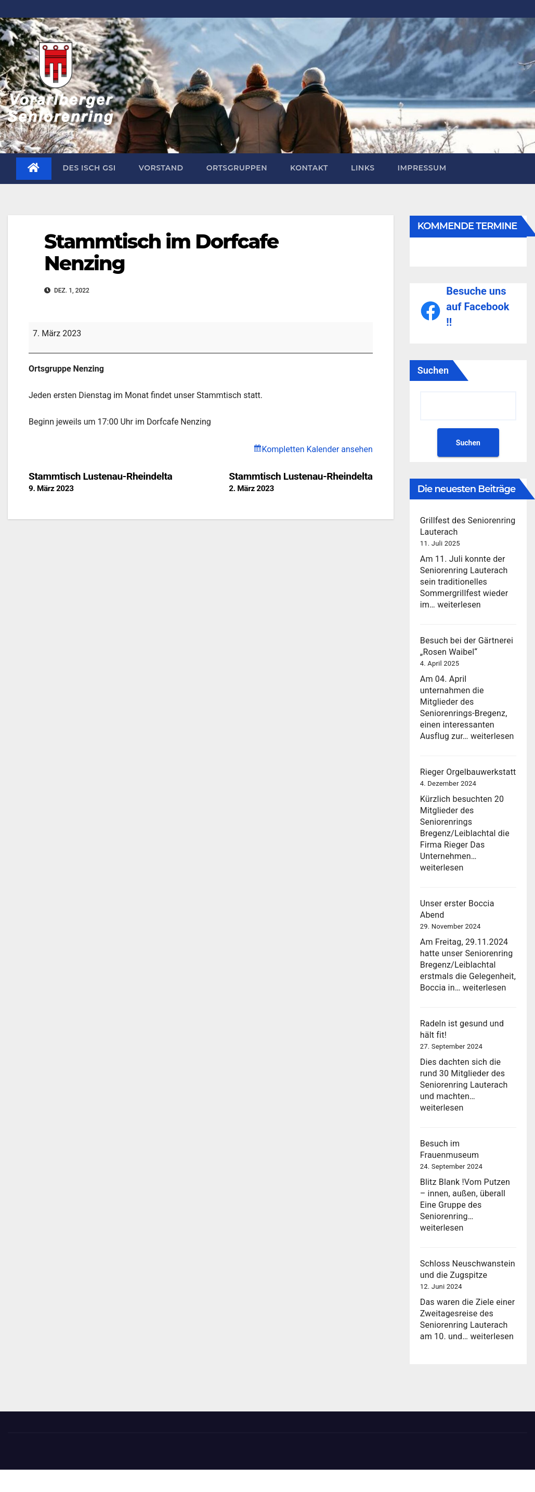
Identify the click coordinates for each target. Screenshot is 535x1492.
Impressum (422, 168)
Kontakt (309, 168)
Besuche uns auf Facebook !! (477, 306)
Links (363, 168)
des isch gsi (89, 168)
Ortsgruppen (236, 168)
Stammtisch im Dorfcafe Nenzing (161, 252)
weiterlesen (459, 605)
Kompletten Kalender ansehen (317, 449)
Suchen (433, 370)
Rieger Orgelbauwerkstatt (468, 772)
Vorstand (161, 168)
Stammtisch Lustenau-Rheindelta (300, 481)
